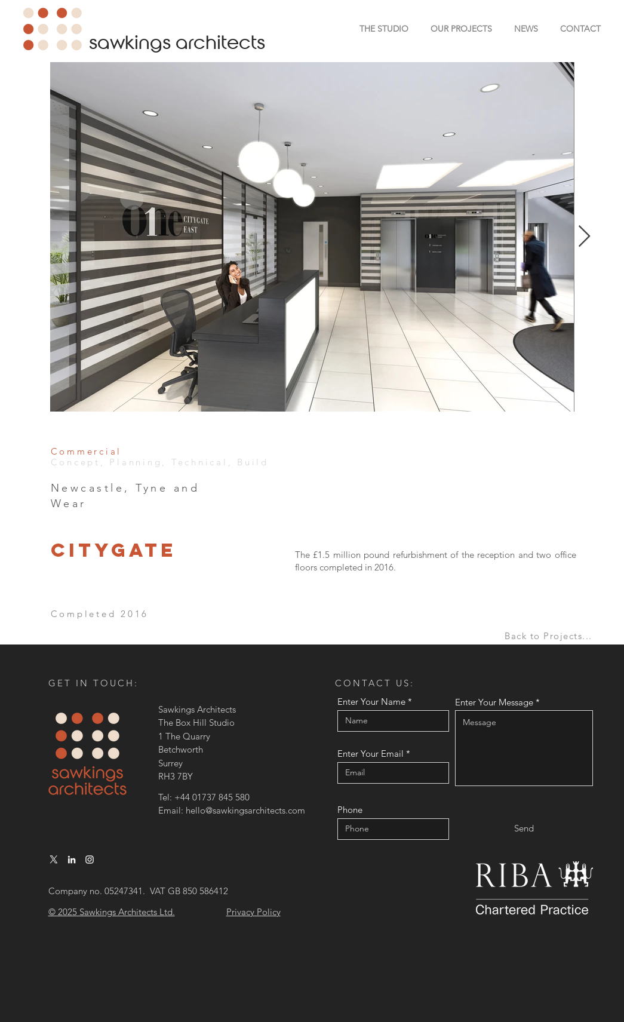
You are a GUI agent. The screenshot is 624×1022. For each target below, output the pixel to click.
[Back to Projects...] (550, 635)
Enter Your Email (370, 753)
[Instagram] (89, 859)
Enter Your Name (371, 701)
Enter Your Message (494, 702)
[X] (53, 859)
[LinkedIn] (71, 859)
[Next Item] (584, 236)
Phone (349, 809)
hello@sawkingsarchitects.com (245, 810)
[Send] (524, 828)
